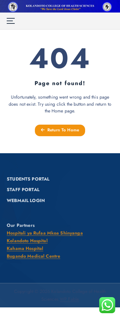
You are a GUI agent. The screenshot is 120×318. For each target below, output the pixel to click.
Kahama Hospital (25, 248)
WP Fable (69, 299)
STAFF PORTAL (23, 190)
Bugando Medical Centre (33, 256)
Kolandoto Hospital (27, 241)
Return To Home (60, 130)
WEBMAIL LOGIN (26, 201)
